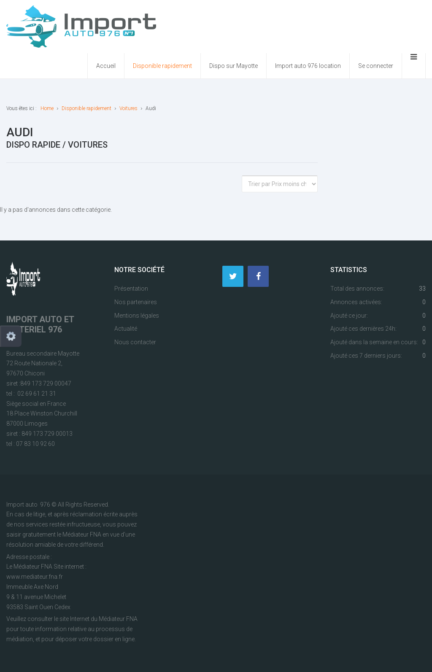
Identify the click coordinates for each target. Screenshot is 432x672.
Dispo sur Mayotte (233, 65)
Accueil (106, 65)
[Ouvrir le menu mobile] (413, 65)
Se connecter (375, 65)
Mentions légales (136, 315)
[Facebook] (258, 276)
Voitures (88, 145)
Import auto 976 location (308, 65)
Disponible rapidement (162, 65)
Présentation (131, 288)
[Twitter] (232, 276)
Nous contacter (135, 342)
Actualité (125, 328)
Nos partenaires (135, 302)
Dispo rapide (33, 145)
